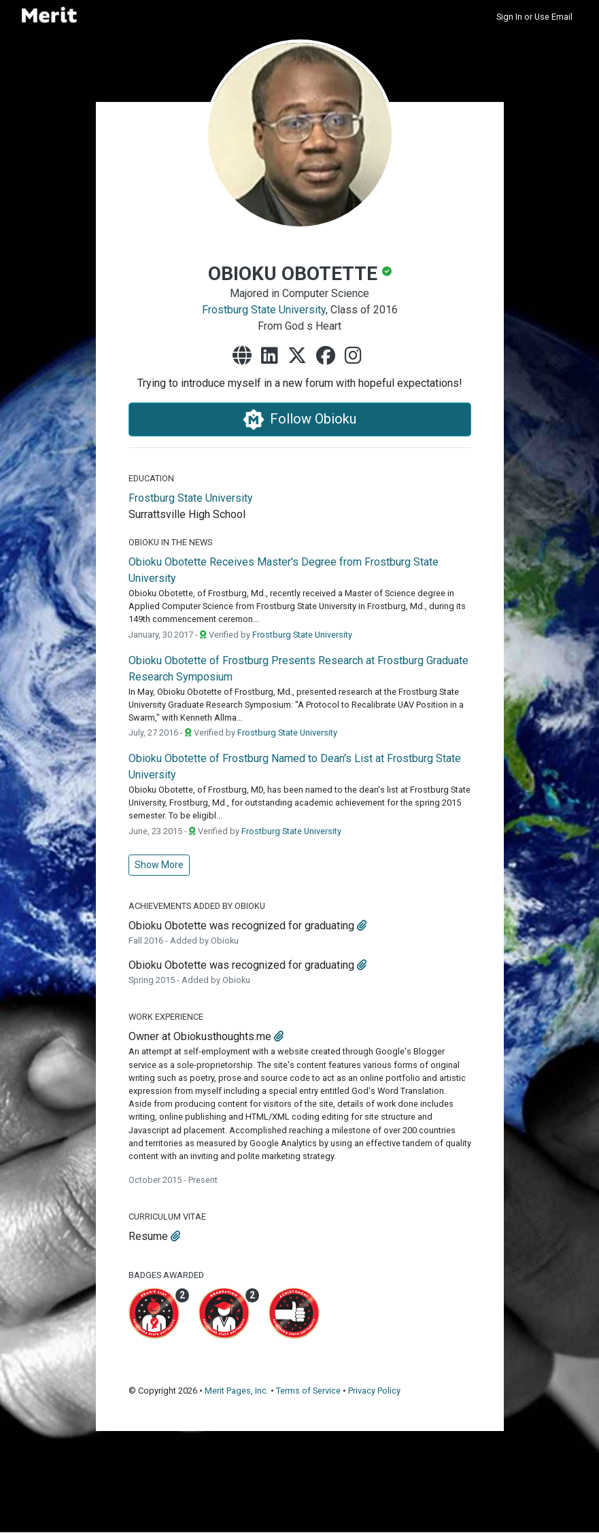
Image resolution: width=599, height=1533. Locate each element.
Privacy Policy (374, 1390)
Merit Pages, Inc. (237, 1390)
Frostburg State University (264, 309)
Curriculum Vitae (167, 1216)
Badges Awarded (166, 1275)
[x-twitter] (300, 356)
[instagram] (356, 356)
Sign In (509, 17)
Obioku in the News (170, 542)
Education (151, 478)
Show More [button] (159, 864)
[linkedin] (272, 356)
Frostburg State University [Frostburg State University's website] (191, 498)
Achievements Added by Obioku (197, 906)
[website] (245, 356)
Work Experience (166, 1017)
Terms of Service (308, 1390)
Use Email (553, 17)
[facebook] (328, 356)
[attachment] (361, 925)
